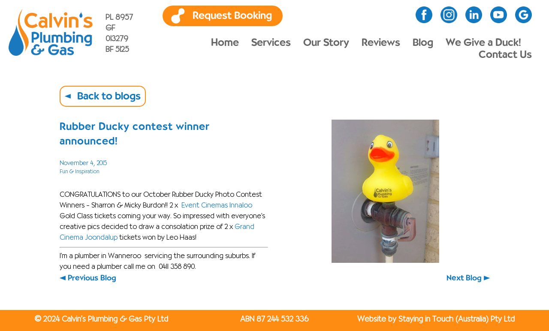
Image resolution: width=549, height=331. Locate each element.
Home (225, 43)
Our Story (326, 43)
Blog (423, 43)
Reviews (381, 43)
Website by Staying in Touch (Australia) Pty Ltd (436, 319)
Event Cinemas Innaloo (216, 206)
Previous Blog (92, 278)
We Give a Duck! (483, 43)
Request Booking (232, 16)
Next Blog (464, 278)
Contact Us (505, 55)
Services (271, 43)
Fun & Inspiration (80, 171)
